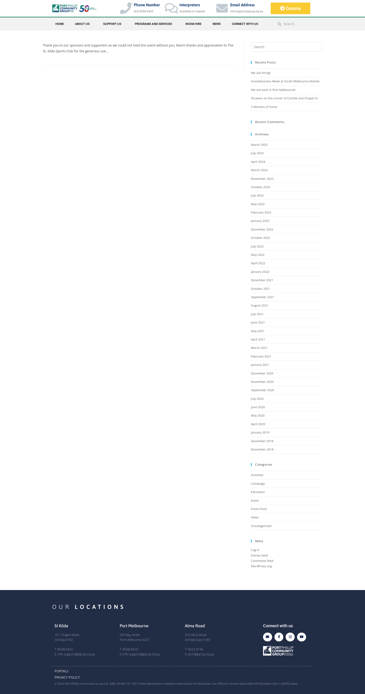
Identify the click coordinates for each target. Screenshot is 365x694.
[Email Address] (222, 8)
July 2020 (257, 399)
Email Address (242, 5)
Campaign (258, 483)
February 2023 (261, 212)
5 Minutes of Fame (264, 107)
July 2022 (257, 246)
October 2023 (260, 187)
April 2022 (258, 263)
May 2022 (258, 255)
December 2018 (262, 441)
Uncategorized (261, 526)
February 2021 (261, 356)
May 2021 (258, 331)
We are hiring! (260, 73)
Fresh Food (259, 509)
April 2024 (258, 162)
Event (255, 500)
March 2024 (259, 170)
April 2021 (258, 339)
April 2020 (258, 424)
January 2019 (260, 432)
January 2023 (260, 221)
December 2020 (262, 373)
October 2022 (260, 238)
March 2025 (259, 145)
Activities (257, 475)
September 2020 (262, 390)
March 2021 (259, 348)
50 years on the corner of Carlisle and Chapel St (284, 98)
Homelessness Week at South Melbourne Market (285, 81)
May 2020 (258, 415)
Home (59, 24)
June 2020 (258, 407)
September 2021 (262, 297)
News (217, 24)
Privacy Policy (67, 677)
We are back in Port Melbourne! (273, 90)
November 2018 (262, 449)
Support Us (113, 24)
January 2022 (260, 272)
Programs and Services (154, 24)
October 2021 (260, 289)
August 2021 (259, 305)
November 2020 (262, 382)
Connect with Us (245, 24)
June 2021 (258, 322)
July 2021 (257, 314)
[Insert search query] (286, 47)
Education (258, 492)
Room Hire (193, 24)
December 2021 (262, 280)
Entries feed (259, 555)
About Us (83, 24)
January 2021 (260, 365)
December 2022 (262, 229)
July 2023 (257, 195)
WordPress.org (261, 566)
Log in (255, 550)
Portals (61, 671)
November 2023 (262, 179)
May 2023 (258, 204)
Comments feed (262, 561)
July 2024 (257, 153)
